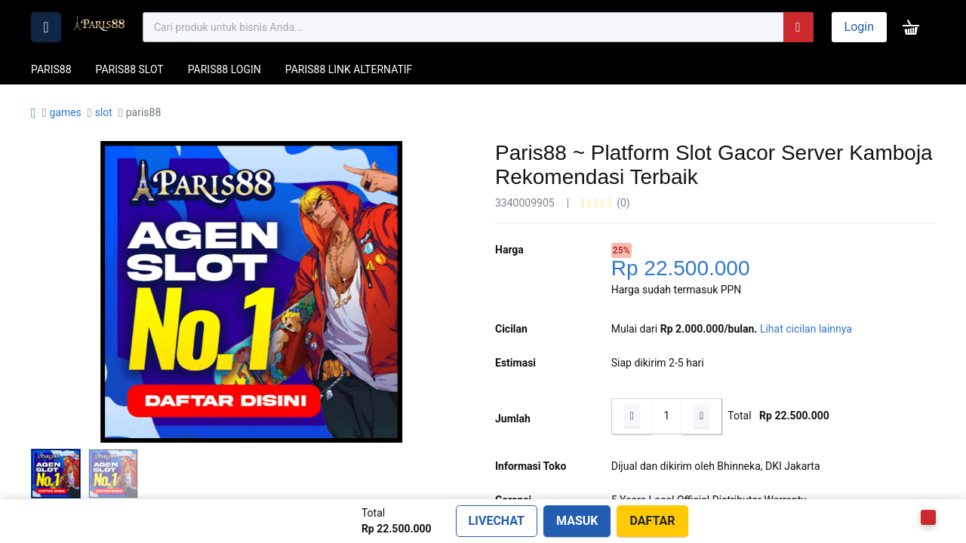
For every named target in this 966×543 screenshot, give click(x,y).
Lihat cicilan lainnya (806, 329)
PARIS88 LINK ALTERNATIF (349, 69)
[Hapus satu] (631, 416)
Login (859, 27)
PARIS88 (51, 69)
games (65, 112)
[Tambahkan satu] (701, 416)
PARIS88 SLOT (130, 69)
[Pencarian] (798, 27)
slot (103, 112)
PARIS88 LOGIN (224, 69)
